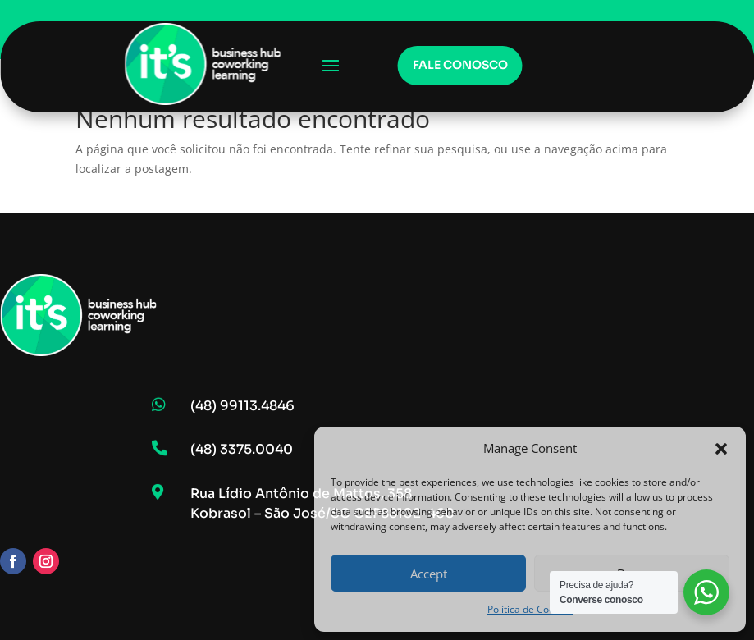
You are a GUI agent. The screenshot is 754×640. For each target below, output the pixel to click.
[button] (721, 449)
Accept (428, 573)
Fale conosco (460, 64)
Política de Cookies (530, 609)
